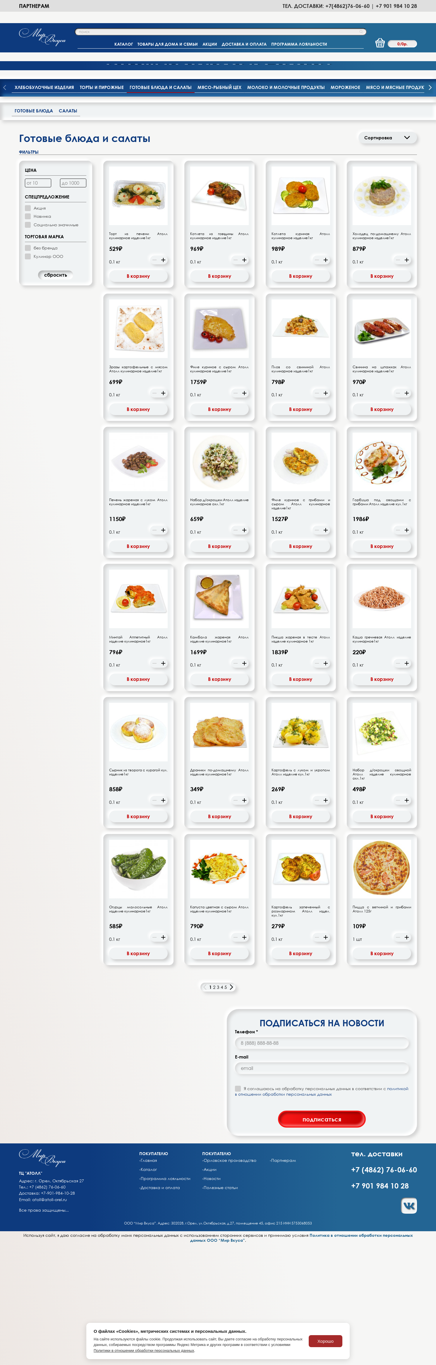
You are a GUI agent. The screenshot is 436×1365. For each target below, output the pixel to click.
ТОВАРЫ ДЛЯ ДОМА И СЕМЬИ (168, 44)
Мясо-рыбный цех (219, 207)
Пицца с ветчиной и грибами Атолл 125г (382, 1030)
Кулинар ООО (48, 376)
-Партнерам (283, 1281)
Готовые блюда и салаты (161, 207)
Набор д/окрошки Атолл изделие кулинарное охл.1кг (219, 623)
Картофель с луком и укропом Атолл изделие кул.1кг (301, 893)
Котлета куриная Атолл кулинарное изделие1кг (301, 357)
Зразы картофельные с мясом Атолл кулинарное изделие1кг (138, 490)
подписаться (322, 1240)
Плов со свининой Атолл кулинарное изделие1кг (301, 490)
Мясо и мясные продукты (398, 207)
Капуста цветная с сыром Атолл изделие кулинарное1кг (219, 1030)
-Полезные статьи (220, 1308)
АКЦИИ (209, 44)
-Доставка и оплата (159, 1308)
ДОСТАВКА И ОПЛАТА (244, 44)
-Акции (209, 1290)
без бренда (46, 368)
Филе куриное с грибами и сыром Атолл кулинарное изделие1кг (301, 625)
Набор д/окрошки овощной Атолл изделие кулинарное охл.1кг (382, 895)
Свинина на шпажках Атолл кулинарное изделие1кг (382, 490)
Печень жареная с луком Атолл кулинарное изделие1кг (138, 623)
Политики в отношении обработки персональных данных (144, 1350)
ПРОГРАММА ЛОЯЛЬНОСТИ (299, 44)
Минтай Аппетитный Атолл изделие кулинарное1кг (138, 760)
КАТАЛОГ (123, 44)
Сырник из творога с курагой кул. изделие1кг (138, 893)
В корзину (138, 397)
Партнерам (34, 6)
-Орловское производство (229, 1281)
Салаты (68, 231)
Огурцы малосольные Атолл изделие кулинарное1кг (138, 1030)
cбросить (55, 396)
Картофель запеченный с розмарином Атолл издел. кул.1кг (301, 1032)
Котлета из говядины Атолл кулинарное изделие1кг (219, 357)
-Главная (148, 1281)
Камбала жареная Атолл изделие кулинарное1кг (219, 760)
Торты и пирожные (102, 207)
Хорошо (325, 1341)
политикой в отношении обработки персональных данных (321, 1212)
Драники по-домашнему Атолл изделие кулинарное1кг (219, 893)
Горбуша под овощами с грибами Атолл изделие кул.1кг (382, 623)
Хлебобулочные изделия (44, 207)
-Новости (211, 1299)
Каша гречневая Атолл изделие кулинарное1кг (382, 760)
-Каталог (148, 1290)
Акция (40, 328)
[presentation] (430, 208)
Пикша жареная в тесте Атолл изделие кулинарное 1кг (301, 760)
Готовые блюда (34, 231)
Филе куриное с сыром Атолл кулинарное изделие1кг (219, 490)
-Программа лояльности (164, 1299)
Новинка (42, 337)
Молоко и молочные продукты (286, 207)
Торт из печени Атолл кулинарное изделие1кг (138, 357)
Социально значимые (56, 345)
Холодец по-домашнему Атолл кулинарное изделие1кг (382, 357)
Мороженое (345, 207)
